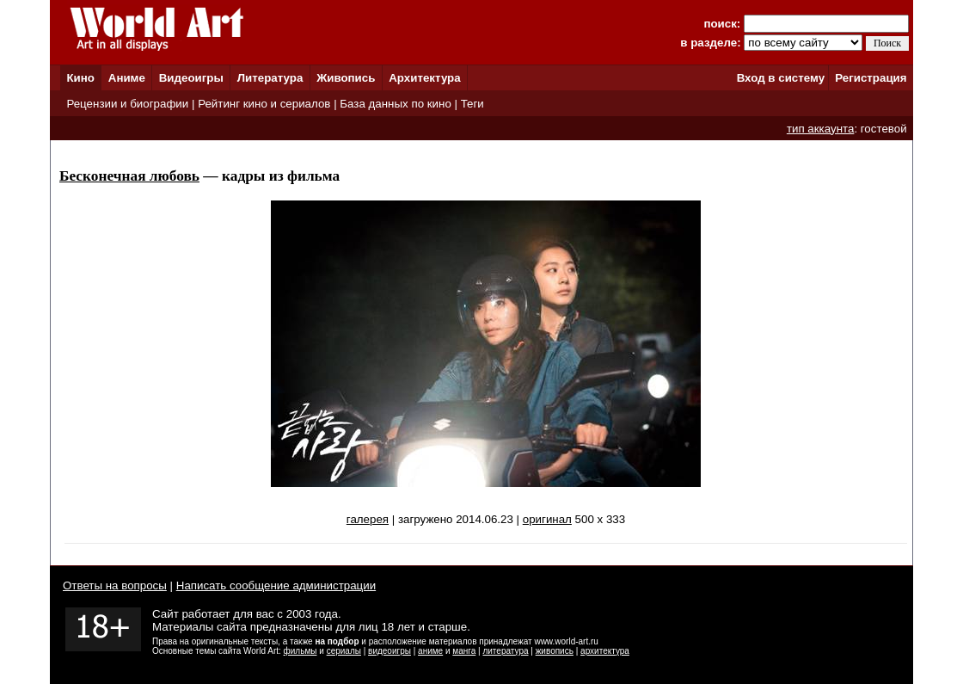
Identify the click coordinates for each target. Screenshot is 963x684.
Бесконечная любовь (129, 176)
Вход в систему (781, 77)
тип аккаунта (821, 128)
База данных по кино (395, 103)
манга (463, 651)
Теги (472, 103)
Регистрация (870, 77)
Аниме (126, 77)
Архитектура (424, 77)
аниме (430, 651)
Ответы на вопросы (115, 585)
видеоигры (389, 651)
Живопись (345, 77)
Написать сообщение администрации (276, 585)
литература (505, 651)
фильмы (300, 651)
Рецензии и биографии (127, 103)
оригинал (547, 519)
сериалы (344, 651)
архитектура (604, 651)
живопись (555, 651)
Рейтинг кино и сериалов (264, 103)
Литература (270, 77)
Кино (80, 77)
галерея (368, 519)
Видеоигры (191, 77)
